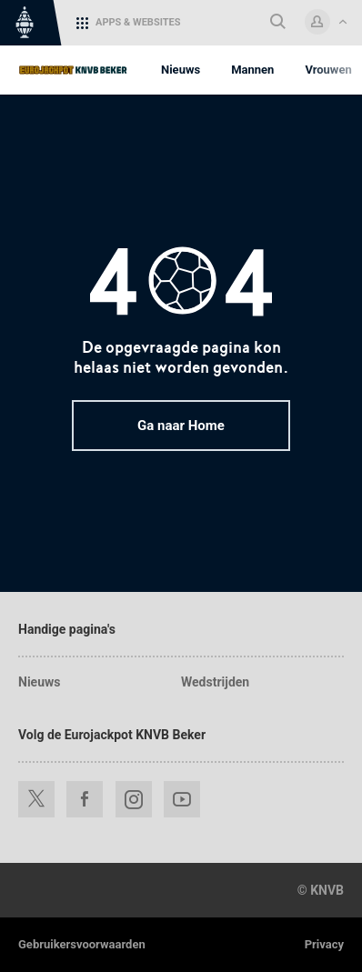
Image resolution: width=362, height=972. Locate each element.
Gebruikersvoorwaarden (82, 944)
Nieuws (39, 682)
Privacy (324, 944)
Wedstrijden (215, 682)
